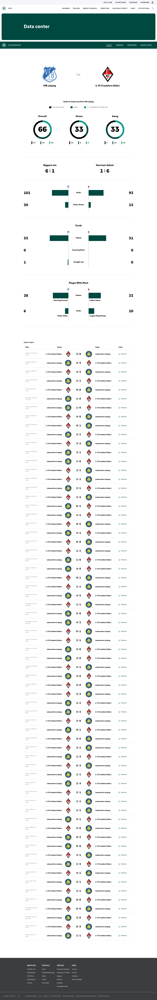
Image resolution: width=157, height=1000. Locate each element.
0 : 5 (78, 524)
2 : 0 (78, 354)
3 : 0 (78, 613)
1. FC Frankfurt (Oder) (54, 354)
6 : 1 (78, 506)
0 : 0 (78, 390)
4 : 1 (78, 873)
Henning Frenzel (61, 300)
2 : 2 (78, 372)
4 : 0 (78, 417)
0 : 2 (78, 765)
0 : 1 (78, 425)
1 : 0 (78, 399)
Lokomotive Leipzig (102, 354)
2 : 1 (78, 381)
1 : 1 (78, 470)
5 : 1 (78, 667)
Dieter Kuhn (62, 316)
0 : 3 (78, 927)
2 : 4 (78, 783)
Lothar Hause (94, 300)
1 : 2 (78, 497)
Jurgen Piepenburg (97, 316)
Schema (123, 354)
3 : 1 (78, 533)
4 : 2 (78, 622)
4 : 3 (78, 363)
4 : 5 (78, 595)
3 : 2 (78, 443)
